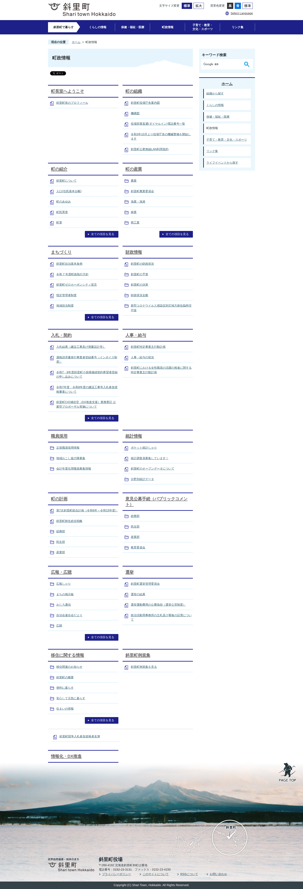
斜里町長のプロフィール (72, 102)
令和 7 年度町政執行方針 (72, 274)
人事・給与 (135, 335)
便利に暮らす (65, 687)
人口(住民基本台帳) (69, 191)
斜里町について (66, 180)
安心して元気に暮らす (70, 698)
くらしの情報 (97, 27)
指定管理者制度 (66, 295)
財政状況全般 (139, 295)
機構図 (135, 113)
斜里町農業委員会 (142, 191)
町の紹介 (59, 169)
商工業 (135, 222)
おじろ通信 (63, 604)
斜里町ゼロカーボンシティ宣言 (76, 284)
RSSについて (189, 874)
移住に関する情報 (67, 655)
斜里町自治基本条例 (69, 263)
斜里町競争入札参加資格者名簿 (79, 736)
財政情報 (133, 252)
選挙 (129, 572)
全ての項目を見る (102, 234)
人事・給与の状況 (142, 357)
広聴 (59, 625)
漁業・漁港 (138, 201)
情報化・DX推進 (66, 756)
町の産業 (133, 169)
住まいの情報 (65, 708)
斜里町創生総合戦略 (69, 521)
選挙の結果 (138, 594)
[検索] (221, 64)
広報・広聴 (61, 572)
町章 (59, 222)
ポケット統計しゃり (144, 447)
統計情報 (133, 436)
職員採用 (59, 436)
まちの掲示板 (65, 594)
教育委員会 (138, 547)
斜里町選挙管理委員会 (145, 583)
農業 (134, 180)
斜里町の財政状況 (142, 263)
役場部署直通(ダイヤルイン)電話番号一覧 (158, 123)
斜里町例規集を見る (144, 666)
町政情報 (167, 27)
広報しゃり (63, 583)
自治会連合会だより (69, 615)
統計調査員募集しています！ (149, 458)
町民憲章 (62, 212)
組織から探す (215, 93)
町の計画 (59, 498)
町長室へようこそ (67, 91)
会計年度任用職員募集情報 (73, 468)
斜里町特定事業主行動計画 (148, 346)
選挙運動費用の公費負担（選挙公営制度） (158, 604)
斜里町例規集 (137, 655)
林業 (134, 212)
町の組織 (133, 91)
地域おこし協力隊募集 (70, 458)
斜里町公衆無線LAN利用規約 (149, 149)
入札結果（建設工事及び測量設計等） (81, 346)
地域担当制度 (65, 305)
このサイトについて (156, 874)
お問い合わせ (218, 874)
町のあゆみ (63, 201)
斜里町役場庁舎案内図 (145, 102)
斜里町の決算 (139, 284)
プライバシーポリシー (116, 874)
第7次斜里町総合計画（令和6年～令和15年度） (87, 510)
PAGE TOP (288, 773)
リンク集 (237, 27)
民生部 (60, 542)
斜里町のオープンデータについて (152, 468)
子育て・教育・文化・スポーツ (202, 27)
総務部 (60, 531)
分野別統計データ (142, 479)
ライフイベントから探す (222, 162)
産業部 (60, 552)
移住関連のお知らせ (69, 666)
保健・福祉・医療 (132, 27)
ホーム (76, 42)
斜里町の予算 (139, 274)
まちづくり (61, 252)
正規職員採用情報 (67, 447)
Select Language (242, 13)
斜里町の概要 (65, 677)
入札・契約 (61, 335)
